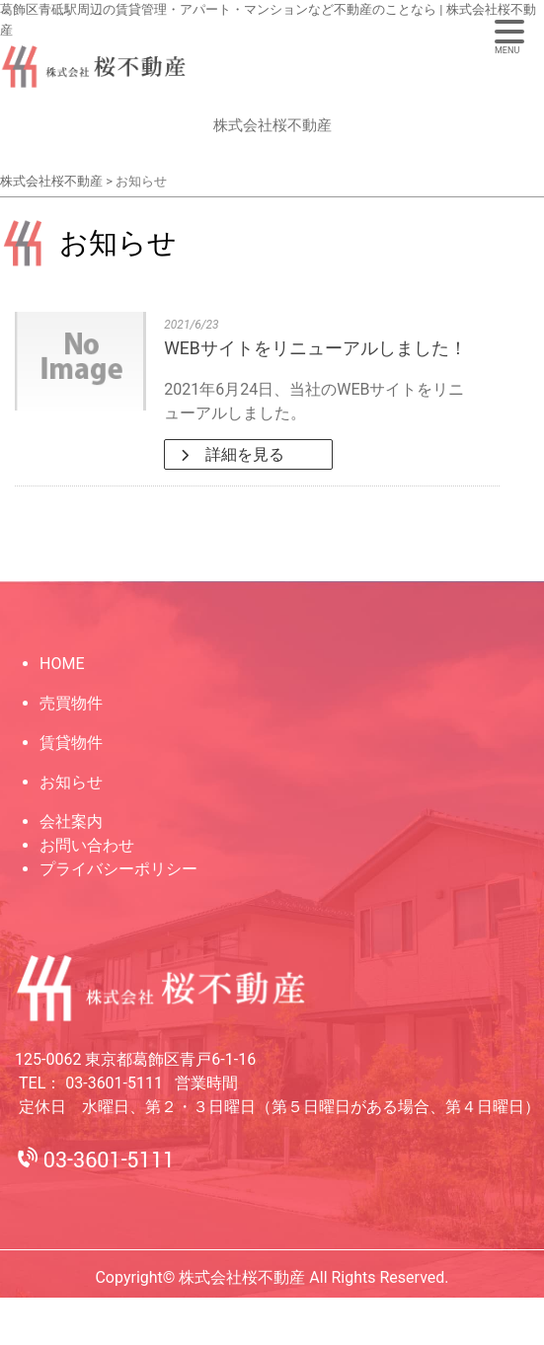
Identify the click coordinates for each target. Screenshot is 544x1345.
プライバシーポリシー (118, 868)
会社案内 (71, 821)
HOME (61, 663)
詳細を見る (242, 454)
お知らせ (71, 782)
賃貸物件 (71, 742)
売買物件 (71, 703)
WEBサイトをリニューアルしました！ (315, 348)
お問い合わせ (86, 845)
